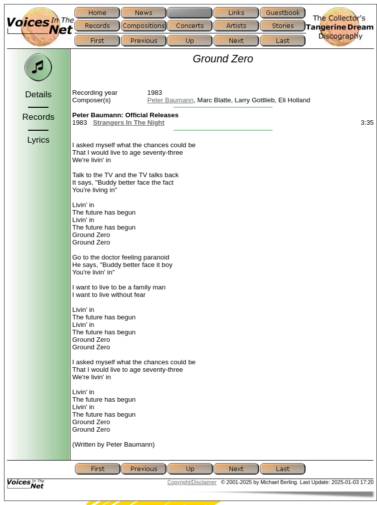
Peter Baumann (171, 100)
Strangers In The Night (128, 122)
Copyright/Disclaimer (192, 482)
